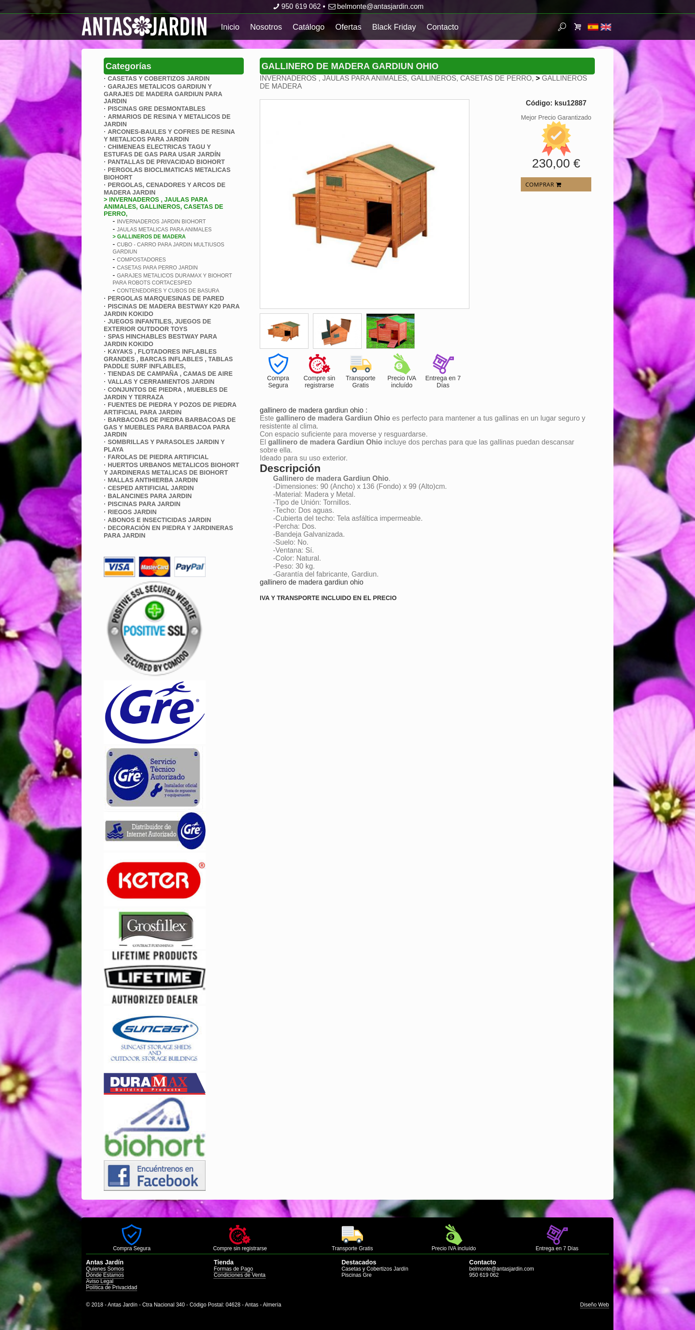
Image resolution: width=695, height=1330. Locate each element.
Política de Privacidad (111, 1287)
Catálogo (308, 27)
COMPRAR (543, 184)
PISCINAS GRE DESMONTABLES (157, 108)
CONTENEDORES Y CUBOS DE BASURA (168, 291)
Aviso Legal (99, 1281)
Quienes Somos (105, 1269)
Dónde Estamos (105, 1275)
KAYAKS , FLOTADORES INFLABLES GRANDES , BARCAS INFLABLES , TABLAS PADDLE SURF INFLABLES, (168, 359)
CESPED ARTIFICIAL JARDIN (151, 487)
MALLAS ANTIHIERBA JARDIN (153, 480)
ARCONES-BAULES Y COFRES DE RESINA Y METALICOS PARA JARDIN (169, 135)
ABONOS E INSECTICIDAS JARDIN (159, 519)
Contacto (442, 27)
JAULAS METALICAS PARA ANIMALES (164, 229)
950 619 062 (295, 6)
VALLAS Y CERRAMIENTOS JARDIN (161, 381)
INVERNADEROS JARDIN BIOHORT (161, 221)
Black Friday (394, 27)
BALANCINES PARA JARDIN (150, 495)
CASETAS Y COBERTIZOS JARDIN (159, 78)
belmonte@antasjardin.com (375, 6)
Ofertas (348, 27)
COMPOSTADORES (141, 260)
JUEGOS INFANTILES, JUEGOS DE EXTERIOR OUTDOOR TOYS (157, 325)
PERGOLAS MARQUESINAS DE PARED (166, 298)
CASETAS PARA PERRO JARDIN (157, 268)
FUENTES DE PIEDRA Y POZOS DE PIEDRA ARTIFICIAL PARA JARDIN (170, 408)
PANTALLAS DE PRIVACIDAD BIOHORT (166, 161)
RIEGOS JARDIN (132, 511)
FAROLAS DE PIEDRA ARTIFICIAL (158, 456)
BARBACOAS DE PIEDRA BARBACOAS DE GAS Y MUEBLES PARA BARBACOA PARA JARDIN (170, 427)
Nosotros (266, 27)
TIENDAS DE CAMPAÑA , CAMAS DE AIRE (170, 373)
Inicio (230, 27)
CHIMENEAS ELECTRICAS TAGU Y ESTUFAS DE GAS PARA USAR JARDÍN (162, 150)
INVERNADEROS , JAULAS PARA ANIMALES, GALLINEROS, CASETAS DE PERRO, (398, 78)
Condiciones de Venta (240, 1275)
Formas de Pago (233, 1269)
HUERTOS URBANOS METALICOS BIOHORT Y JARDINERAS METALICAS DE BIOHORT (171, 468)
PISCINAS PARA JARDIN (144, 503)
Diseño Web (594, 1305)
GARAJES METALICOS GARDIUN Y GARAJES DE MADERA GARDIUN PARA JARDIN (163, 94)
